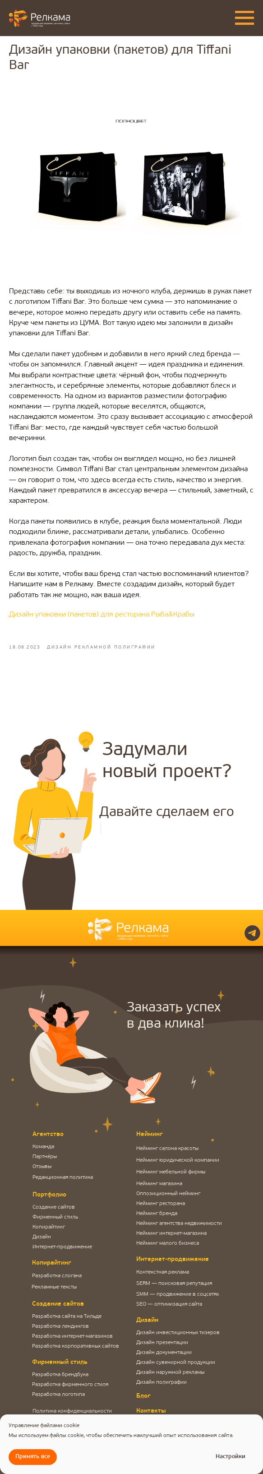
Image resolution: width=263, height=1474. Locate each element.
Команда (43, 1147)
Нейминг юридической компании (177, 1160)
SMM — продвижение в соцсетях (177, 1294)
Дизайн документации (164, 1352)
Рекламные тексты (54, 1287)
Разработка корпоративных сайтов (75, 1346)
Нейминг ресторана (160, 1203)
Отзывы (41, 1166)
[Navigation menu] (244, 18)
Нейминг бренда (156, 1213)
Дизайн (41, 1237)
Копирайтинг (48, 1227)
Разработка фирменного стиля (70, 1384)
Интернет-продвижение (62, 1247)
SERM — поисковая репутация (174, 1283)
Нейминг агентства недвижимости (179, 1223)
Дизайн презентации (162, 1342)
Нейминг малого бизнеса (167, 1243)
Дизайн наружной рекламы (170, 1372)
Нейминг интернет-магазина (171, 1233)
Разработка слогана (57, 1276)
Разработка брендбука (60, 1374)
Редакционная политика (62, 1177)
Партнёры (44, 1156)
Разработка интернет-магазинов (72, 1336)
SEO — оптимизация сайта (169, 1304)
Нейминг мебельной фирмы (170, 1172)
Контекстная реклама (162, 1272)
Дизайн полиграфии (161, 1382)
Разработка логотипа (58, 1394)
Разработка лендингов (60, 1326)
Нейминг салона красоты (167, 1148)
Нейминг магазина (159, 1184)
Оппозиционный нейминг (168, 1193)
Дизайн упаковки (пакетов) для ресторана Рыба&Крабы (101, 614)
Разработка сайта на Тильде (67, 1316)
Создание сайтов (53, 1207)
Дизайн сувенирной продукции (175, 1362)
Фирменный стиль (55, 1217)
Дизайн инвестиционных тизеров (178, 1332)
